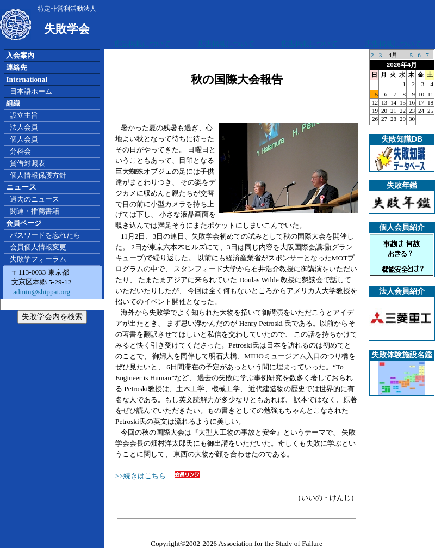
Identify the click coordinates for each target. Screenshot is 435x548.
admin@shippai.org (40, 292)
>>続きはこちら (157, 476)
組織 (13, 103)
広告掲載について (142, 44)
